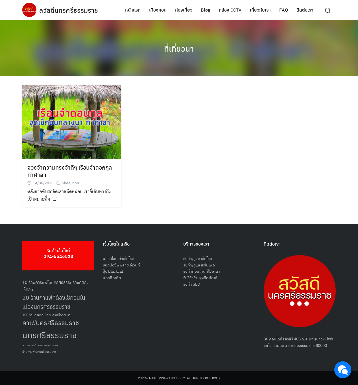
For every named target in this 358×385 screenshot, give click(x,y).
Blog (205, 9)
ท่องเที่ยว (183, 9)
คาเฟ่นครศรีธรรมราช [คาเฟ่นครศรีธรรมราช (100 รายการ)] (50, 322)
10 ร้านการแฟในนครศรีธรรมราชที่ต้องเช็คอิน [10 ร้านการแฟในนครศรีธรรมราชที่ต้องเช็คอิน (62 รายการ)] (55, 285)
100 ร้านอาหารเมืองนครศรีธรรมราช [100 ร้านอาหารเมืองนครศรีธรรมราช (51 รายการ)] (47, 314)
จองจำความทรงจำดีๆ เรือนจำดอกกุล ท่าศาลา (69, 171)
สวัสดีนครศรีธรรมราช (69, 10)
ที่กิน (75, 182)
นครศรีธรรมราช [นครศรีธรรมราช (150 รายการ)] (49, 334)
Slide (66, 182)
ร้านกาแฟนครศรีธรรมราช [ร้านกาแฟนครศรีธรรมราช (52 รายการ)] (40, 344)
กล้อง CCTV (230, 9)
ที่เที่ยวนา (179, 47)
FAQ (283, 9)
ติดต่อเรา (304, 9)
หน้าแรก (133, 9)
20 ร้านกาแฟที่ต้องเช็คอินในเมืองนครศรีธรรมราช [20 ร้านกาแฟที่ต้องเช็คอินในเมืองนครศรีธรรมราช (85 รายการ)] (53, 302)
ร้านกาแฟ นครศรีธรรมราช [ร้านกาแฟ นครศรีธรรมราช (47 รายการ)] (39, 351)
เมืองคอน (158, 9)
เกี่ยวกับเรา (260, 9)
